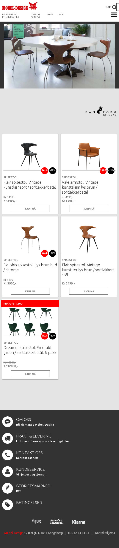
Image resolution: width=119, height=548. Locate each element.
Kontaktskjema (105, 533)
